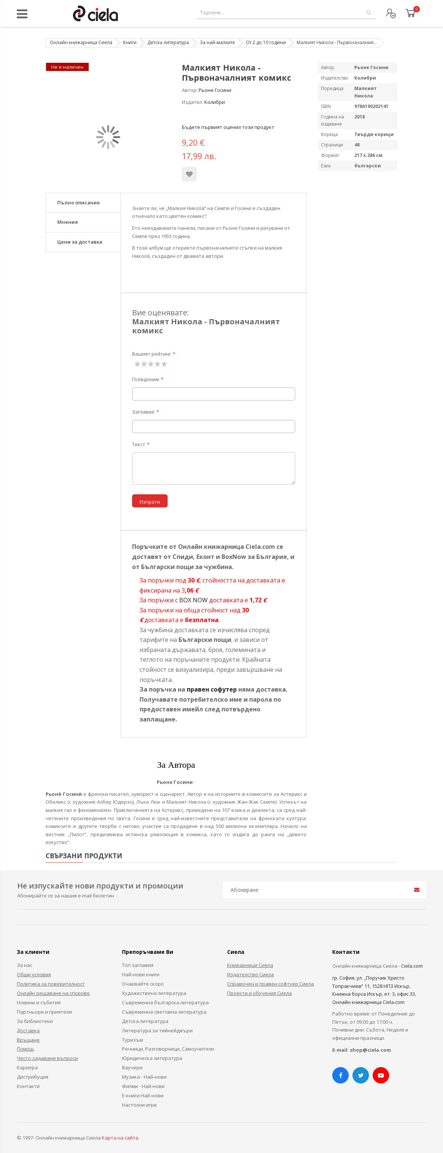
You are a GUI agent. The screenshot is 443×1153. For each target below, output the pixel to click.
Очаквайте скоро (143, 983)
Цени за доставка (79, 241)
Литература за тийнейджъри (157, 1030)
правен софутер (212, 689)
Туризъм (132, 1039)
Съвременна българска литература (165, 1002)
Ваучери (132, 1067)
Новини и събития (39, 1002)
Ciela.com (412, 965)
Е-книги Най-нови (143, 1095)
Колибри (214, 102)
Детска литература (168, 42)
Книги (130, 42)
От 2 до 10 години (266, 42)
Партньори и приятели (44, 1011)
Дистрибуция (32, 1076)
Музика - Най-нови (144, 1076)
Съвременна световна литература (164, 1011)
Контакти (28, 1086)
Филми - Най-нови (143, 1086)
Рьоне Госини (215, 90)
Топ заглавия (137, 965)
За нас (24, 965)
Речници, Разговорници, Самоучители (168, 1048)
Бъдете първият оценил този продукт (228, 127)
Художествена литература (154, 993)
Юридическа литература (152, 1058)
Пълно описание (78, 202)
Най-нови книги (140, 974)
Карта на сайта (120, 1137)
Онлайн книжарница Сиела (81, 42)
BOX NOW (193, 600)
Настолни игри (139, 1104)
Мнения (67, 222)
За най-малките (217, 42)
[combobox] (286, 12)
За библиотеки (35, 1021)
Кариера (27, 1067)
